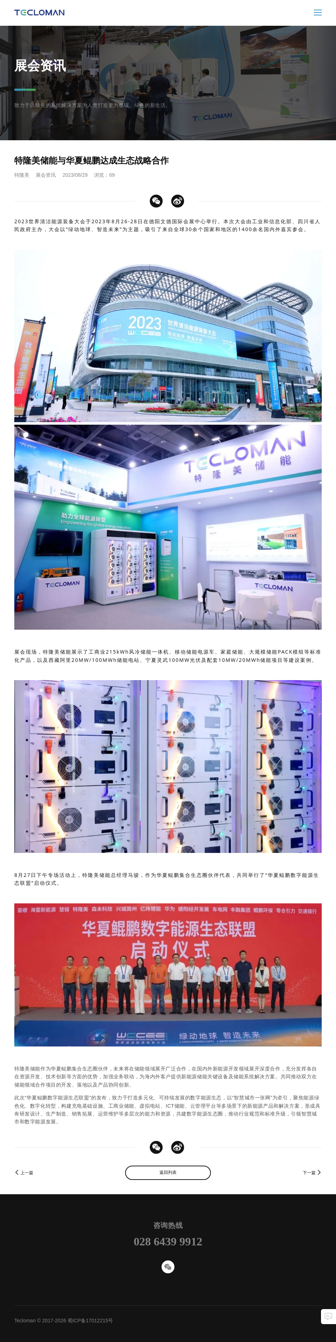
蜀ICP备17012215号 (90, 1320)
